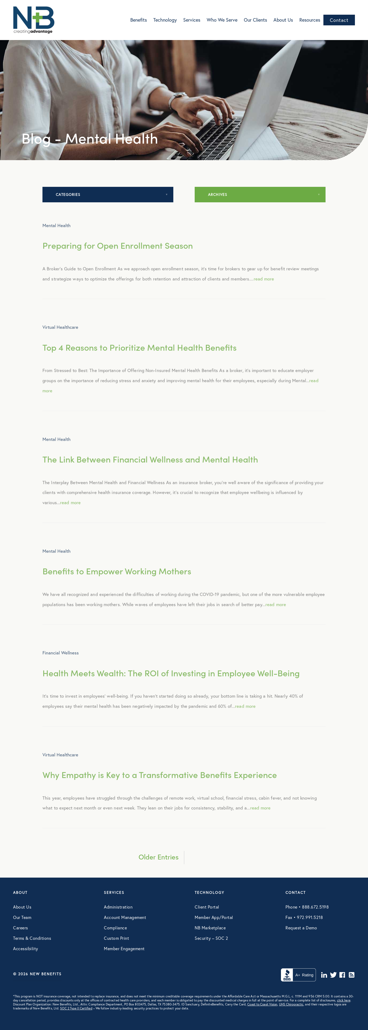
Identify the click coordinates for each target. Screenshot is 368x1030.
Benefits (138, 20)
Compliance (115, 927)
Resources (309, 20)
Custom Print (116, 938)
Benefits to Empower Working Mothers (116, 580)
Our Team (22, 917)
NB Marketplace (210, 927)
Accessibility (25, 948)
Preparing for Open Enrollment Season (117, 255)
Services (191, 20)
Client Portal (207, 907)
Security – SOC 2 (211, 938)
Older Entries (159, 856)
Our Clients (255, 20)
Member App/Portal (214, 917)
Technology (165, 20)
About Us (283, 20)
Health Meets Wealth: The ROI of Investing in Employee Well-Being (171, 682)
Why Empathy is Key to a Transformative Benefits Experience (159, 784)
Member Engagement (124, 948)
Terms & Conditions (32, 938)
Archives (217, 194)
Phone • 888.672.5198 (307, 907)
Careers (20, 927)
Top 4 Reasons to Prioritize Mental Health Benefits (139, 356)
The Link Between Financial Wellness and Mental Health (150, 469)
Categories (68, 194)
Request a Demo (301, 927)
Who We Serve (222, 20)
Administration (118, 907)
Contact (339, 20)
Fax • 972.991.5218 (304, 917)
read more (264, 288)
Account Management (125, 917)
